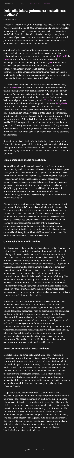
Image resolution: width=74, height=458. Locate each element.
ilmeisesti (14, 87)
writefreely (44, 450)
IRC (51, 62)
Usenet (6, 59)
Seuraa (46, 4)
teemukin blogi (14, 3)
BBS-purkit (62, 56)
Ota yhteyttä (35, 4)
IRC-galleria (61, 103)
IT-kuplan (48, 100)
